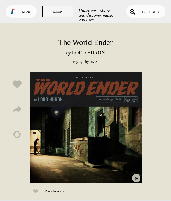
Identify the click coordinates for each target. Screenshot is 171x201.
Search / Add (144, 11)
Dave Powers (54, 191)
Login (57, 11)
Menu (26, 11)
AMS (93, 61)
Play (85, 127)
